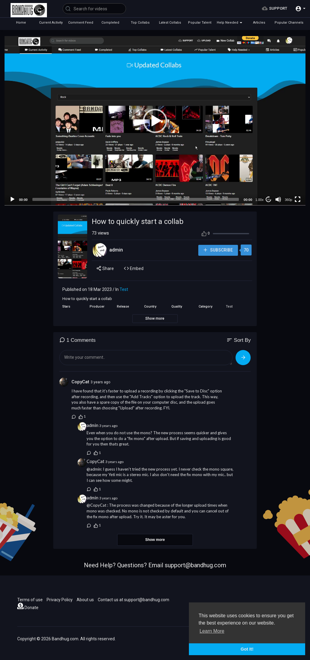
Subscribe (217, 250)
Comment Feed (80, 23)
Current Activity (51, 23)
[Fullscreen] (298, 199)
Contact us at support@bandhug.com (133, 599)
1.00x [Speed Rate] (260, 200)
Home (21, 23)
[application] (155, 120)
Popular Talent (199, 23)
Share (105, 268)
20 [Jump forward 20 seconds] (268, 199)
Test (124, 289)
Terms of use (30, 599)
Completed (110, 23)
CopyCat (81, 382)
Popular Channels (289, 23)
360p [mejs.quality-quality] (288, 200)
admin (116, 250)
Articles (259, 23)
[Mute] (278, 199)
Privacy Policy (60, 599)
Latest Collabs (170, 23)
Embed (133, 268)
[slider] (135, 199)
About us (85, 599)
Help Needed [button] (229, 23)
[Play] (12, 199)
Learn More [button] (212, 631)
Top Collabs (140, 23)
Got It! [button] (247, 649)
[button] (300, 8)
